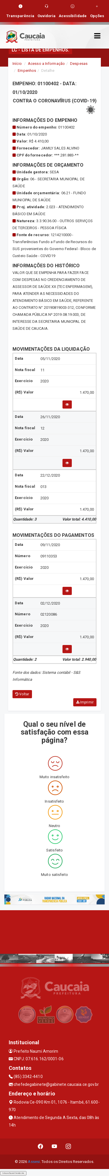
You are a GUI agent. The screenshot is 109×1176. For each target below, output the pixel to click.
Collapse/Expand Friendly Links (13, 1173)
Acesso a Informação (46, 63)
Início (17, 63)
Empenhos (27, 70)
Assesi (34, 1161)
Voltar (22, 694)
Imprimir (85, 702)
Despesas (78, 63)
